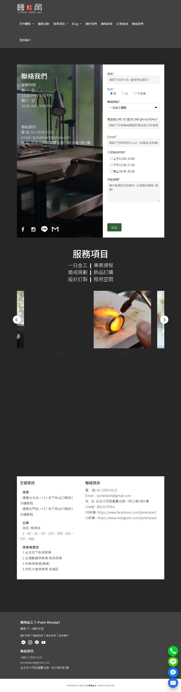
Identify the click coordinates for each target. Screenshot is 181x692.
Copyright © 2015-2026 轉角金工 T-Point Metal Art (90, 685)
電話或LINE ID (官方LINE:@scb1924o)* (133, 122)
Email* (133, 140)
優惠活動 (43, 24)
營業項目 (59, 24)
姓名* (133, 77)
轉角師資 (106, 24)
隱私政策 (51, 635)
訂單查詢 (122, 24)
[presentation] (138, 214)
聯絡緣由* (133, 105)
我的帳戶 (25, 40)
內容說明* (133, 190)
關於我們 (91, 24)
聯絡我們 (137, 24)
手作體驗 (25, 24)
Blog (75, 24)
